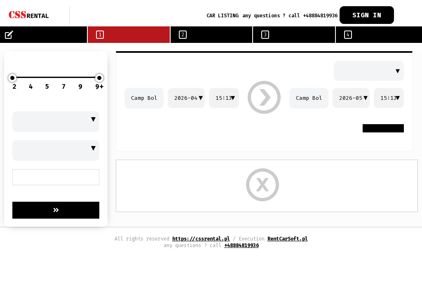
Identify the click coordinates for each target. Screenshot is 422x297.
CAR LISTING (222, 15)
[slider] (12, 78)
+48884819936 (241, 245)
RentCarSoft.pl (287, 239)
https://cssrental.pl (201, 239)
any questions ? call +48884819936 (290, 15)
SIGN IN (366, 15)
